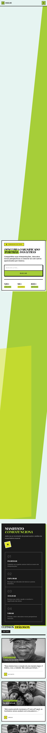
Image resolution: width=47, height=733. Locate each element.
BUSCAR (23, 273)
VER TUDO (6, 631)
